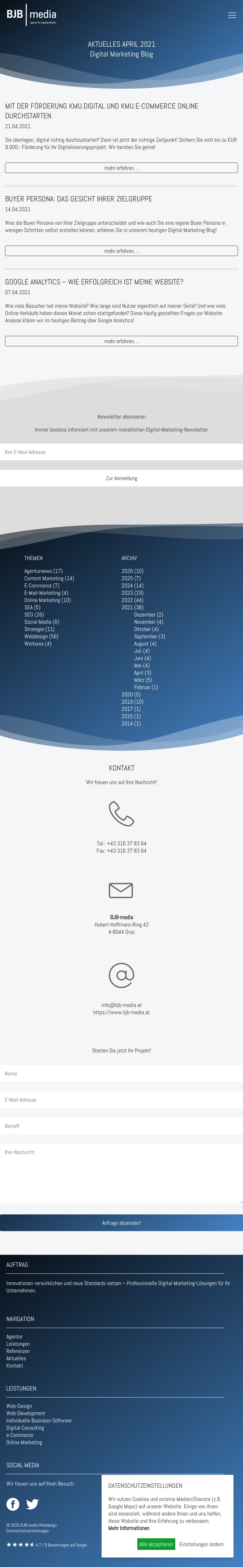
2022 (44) (133, 600)
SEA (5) (32, 607)
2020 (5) (131, 694)
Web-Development (25, 1413)
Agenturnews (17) (43, 571)
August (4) (145, 643)
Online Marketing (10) (47, 600)
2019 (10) (133, 701)
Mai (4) (142, 665)
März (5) (143, 679)
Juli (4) (142, 650)
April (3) (142, 672)
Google (81, 1545)
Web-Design (19, 1405)
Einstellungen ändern (201, 1544)
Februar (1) (146, 687)
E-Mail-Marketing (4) (46, 592)
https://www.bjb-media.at (121, 1012)
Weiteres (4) (38, 643)
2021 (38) (133, 607)
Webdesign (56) (41, 636)
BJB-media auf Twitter (32, 1504)
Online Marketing (24, 1442)
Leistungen (18, 1343)
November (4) (148, 621)
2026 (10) (133, 571)
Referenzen (18, 1351)
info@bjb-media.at (122, 1005)
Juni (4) (142, 658)
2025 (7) (131, 578)
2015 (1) (131, 716)
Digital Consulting (25, 1427)
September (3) (149, 636)
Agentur (14, 1336)
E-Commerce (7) (41, 585)
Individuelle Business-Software (39, 1420)
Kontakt (14, 1365)
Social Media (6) (41, 621)
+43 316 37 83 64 (126, 843)
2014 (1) (131, 723)
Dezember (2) (148, 614)
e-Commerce (19, 1435)
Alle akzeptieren (156, 1544)
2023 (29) (133, 592)
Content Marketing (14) (49, 578)
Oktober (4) (146, 629)
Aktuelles (16, 1358)
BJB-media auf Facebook (13, 1504)
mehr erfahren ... (121, 167)
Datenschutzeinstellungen (27, 1531)
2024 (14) (133, 585)
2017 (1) (131, 708)
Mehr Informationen (128, 1528)
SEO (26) (34, 614)
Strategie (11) (39, 629)
